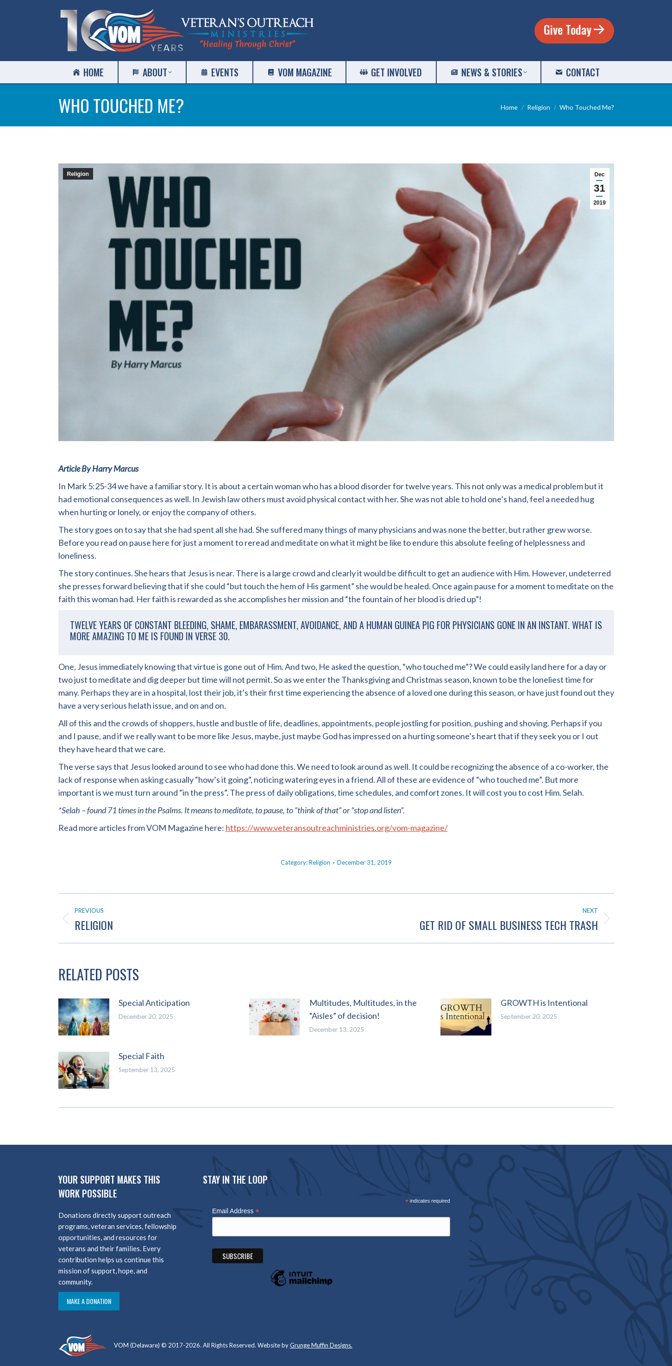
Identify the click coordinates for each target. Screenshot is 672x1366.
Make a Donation (89, 1301)
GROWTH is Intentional (544, 1003)
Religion (78, 174)
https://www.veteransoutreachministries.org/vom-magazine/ (337, 828)
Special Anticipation (154, 1003)
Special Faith (141, 1056)
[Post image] (83, 1016)
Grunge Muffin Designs (320, 1345)
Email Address (235, 1211)
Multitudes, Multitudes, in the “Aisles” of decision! (363, 1009)
